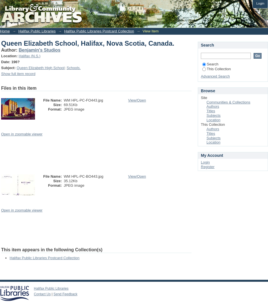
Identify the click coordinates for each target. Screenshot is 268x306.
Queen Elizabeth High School (41, 68)
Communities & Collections (228, 102)
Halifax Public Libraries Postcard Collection (99, 31)
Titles (211, 111)
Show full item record (18, 74)
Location (213, 120)
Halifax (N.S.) (29, 56)
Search (210, 64)
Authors (213, 106)
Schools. (74, 68)
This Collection (216, 69)
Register (207, 167)
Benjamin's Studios (39, 50)
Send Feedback (66, 294)
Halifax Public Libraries (37, 31)
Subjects (214, 115)
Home (5, 31)
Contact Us (42, 294)
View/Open (137, 100)
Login (260, 3)
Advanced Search (215, 76)
